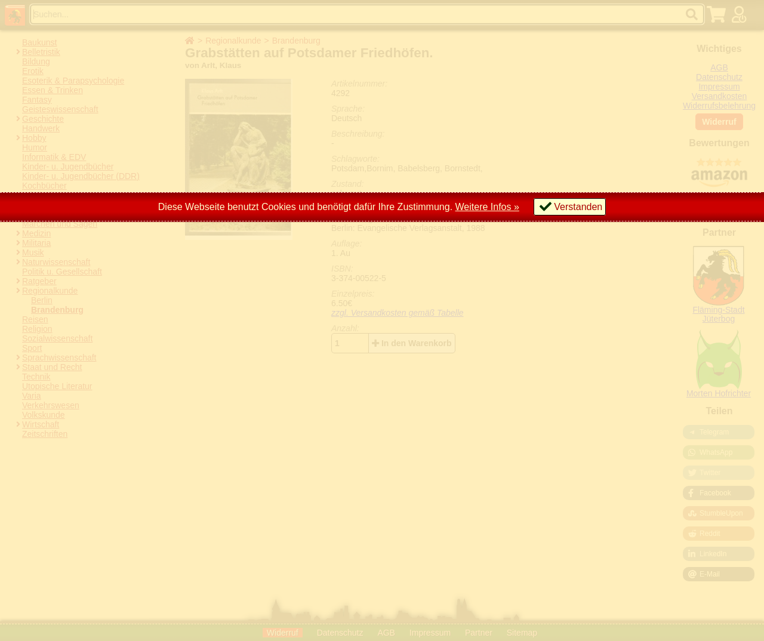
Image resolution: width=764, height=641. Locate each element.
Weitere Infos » (487, 207)
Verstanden (578, 207)
